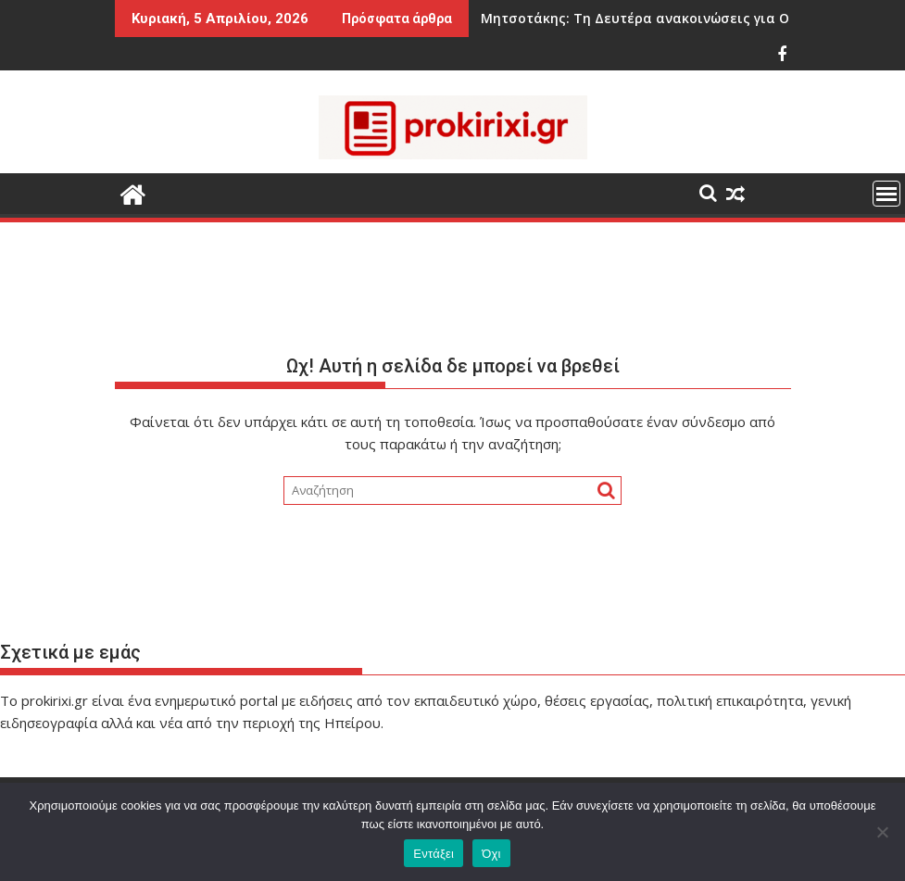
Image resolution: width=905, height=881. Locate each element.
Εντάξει (433, 854)
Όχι (491, 854)
